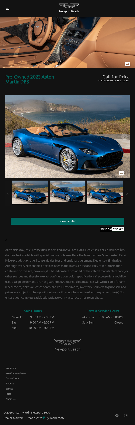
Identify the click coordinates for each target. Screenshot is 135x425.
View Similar (68, 221)
